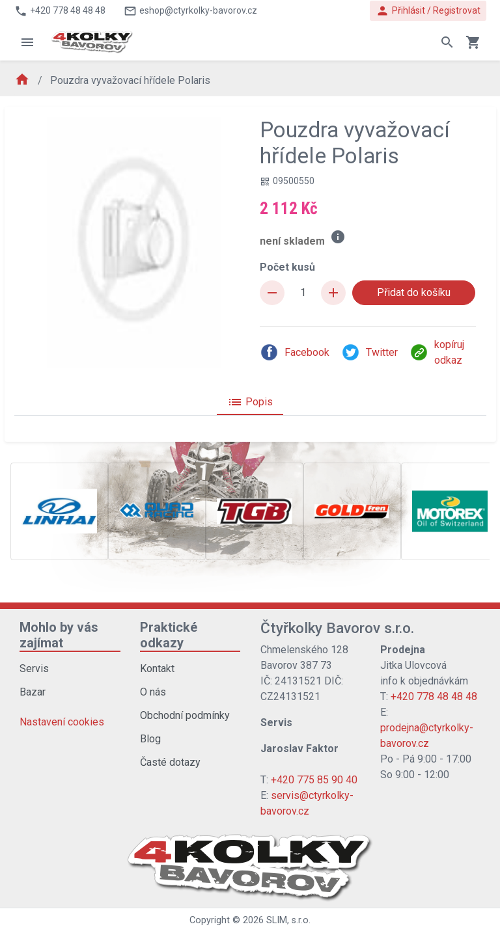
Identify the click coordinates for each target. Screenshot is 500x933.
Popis (250, 402)
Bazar (33, 692)
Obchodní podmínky (185, 715)
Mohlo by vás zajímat (59, 635)
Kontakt (157, 668)
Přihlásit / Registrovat (428, 11)
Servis (34, 668)
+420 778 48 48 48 (434, 696)
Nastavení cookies (62, 722)
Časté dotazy (170, 762)
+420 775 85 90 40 (314, 780)
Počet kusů (287, 267)
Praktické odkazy (168, 635)
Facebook (294, 352)
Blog (150, 739)
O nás (153, 692)
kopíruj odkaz (437, 352)
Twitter (369, 352)
